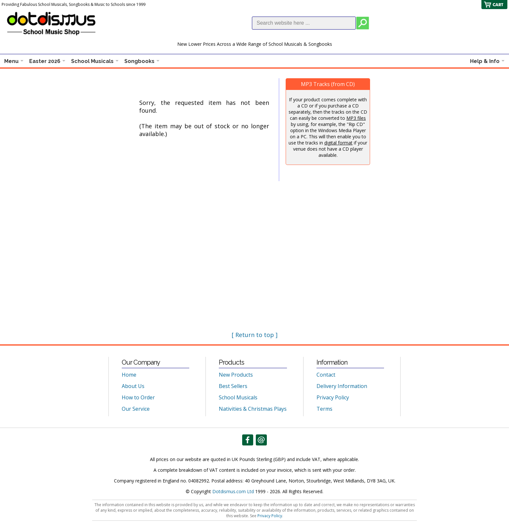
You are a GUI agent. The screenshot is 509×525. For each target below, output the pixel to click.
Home (129, 374)
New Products (236, 374)
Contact (326, 374)
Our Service (136, 408)
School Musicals (92, 61)
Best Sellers (233, 386)
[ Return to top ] (255, 335)
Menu (11, 61)
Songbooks (139, 61)
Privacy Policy (333, 397)
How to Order (138, 397)
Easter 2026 (44, 61)
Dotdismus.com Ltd (233, 491)
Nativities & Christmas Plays (253, 408)
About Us (133, 386)
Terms (324, 408)
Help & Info (485, 61)
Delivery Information (342, 386)
